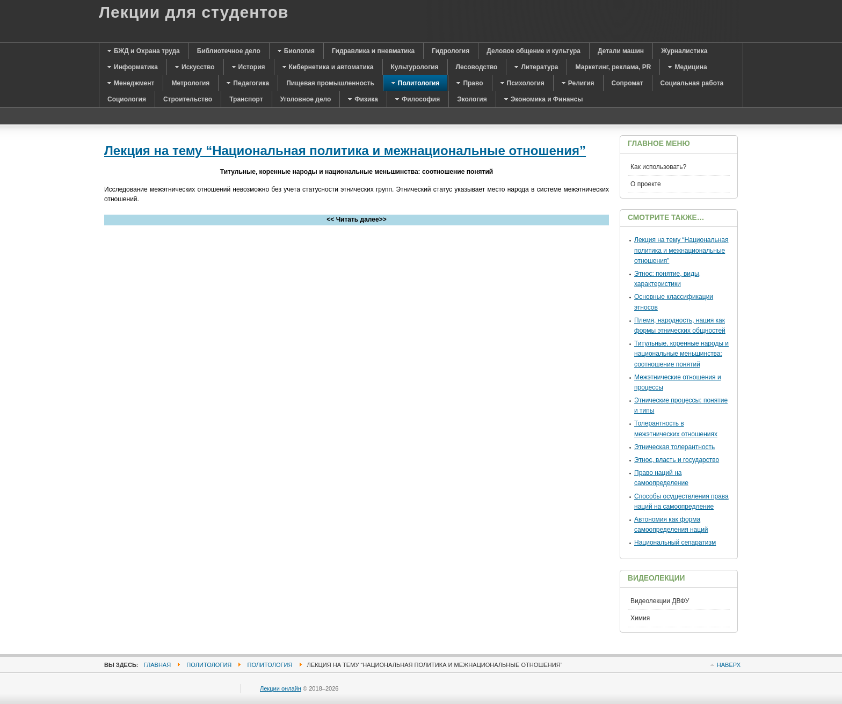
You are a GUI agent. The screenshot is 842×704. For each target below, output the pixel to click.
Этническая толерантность (674, 447)
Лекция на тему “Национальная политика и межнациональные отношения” (345, 150)
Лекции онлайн (280, 688)
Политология (208, 665)
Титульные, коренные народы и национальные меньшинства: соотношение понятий (681, 354)
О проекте (645, 184)
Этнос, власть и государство (676, 460)
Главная (157, 665)
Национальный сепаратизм (675, 542)
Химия (640, 618)
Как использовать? (658, 167)
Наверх (729, 665)
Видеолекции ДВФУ (659, 601)
